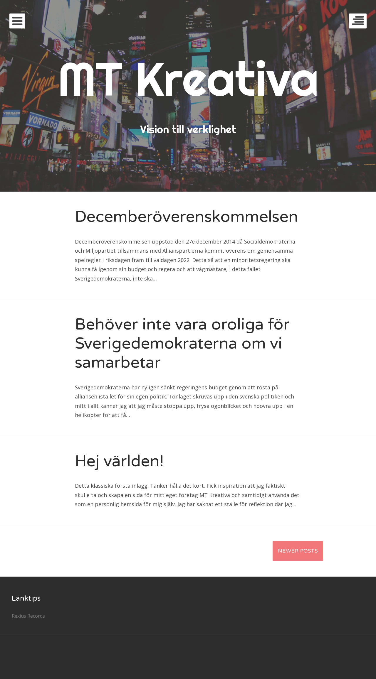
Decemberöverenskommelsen (186, 216)
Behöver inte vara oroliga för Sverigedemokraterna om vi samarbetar (182, 343)
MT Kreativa (188, 78)
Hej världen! (119, 461)
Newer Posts (298, 551)
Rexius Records (28, 616)
